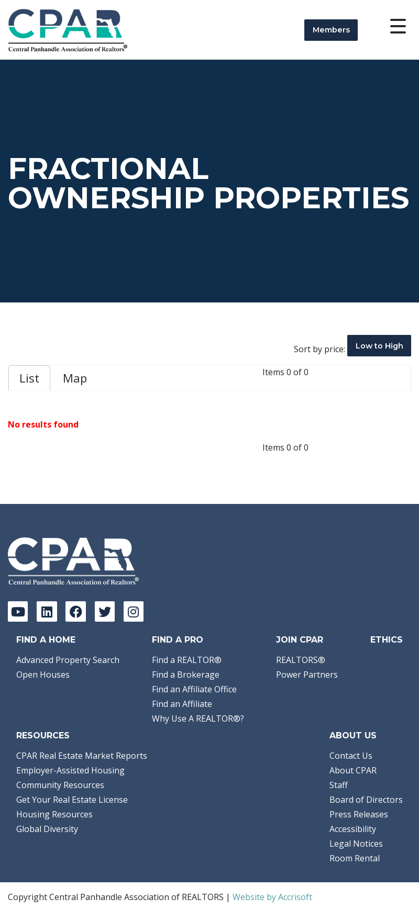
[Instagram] (134, 611)
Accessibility (352, 829)
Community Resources (60, 785)
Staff (338, 785)
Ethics (386, 640)
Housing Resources (54, 814)
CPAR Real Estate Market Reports (81, 755)
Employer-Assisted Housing (70, 770)
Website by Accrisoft (272, 897)
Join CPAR (299, 640)
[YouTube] (18, 611)
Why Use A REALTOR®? (198, 718)
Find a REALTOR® (187, 660)
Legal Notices (356, 843)
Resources (43, 735)
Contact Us (350, 755)
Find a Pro (177, 640)
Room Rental (354, 858)
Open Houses (43, 674)
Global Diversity (47, 829)
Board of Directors (366, 799)
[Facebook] (75, 611)
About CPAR (353, 770)
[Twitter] (105, 611)
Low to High (379, 346)
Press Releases (358, 814)
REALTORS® (300, 660)
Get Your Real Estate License (72, 799)
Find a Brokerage (185, 674)
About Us (353, 735)
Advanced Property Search (67, 660)
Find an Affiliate (182, 704)
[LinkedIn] (47, 611)
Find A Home (45, 640)
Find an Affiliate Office (194, 689)
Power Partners (307, 674)
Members (331, 30)
